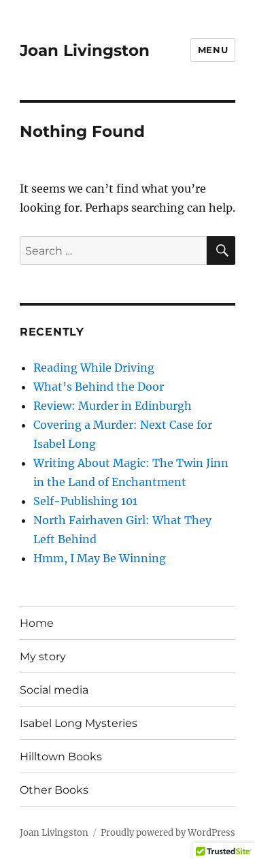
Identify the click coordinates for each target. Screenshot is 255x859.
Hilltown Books (61, 756)
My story (43, 656)
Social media (54, 689)
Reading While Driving (93, 367)
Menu (213, 49)
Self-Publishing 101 (85, 501)
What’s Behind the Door (98, 386)
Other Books (54, 789)
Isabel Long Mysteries (78, 723)
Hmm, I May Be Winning (99, 558)
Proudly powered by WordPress (168, 833)
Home (37, 623)
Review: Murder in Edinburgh (112, 405)
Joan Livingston (85, 50)
